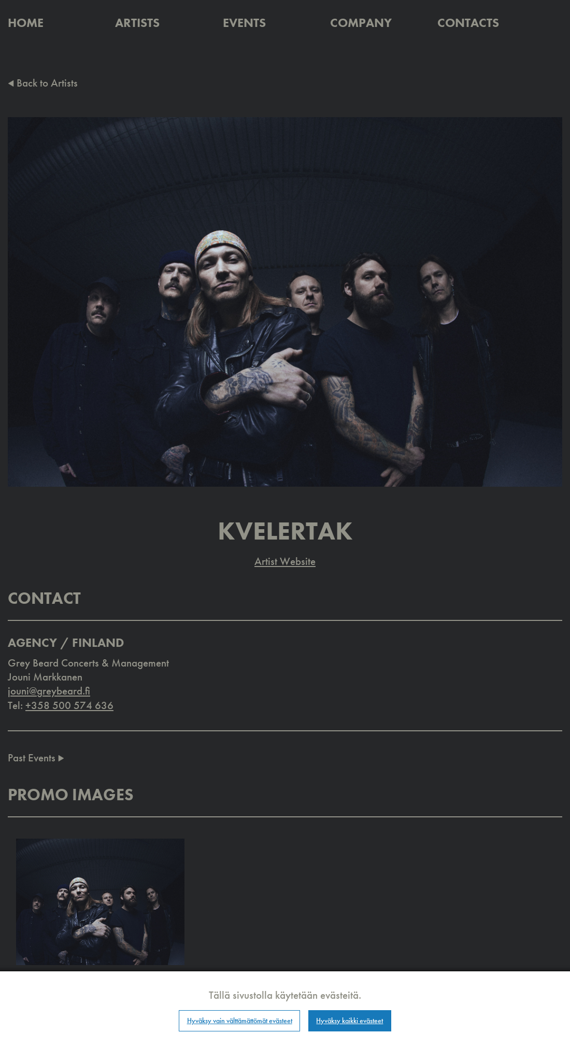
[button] (100, 901)
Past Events (36, 757)
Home (26, 23)
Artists (137, 23)
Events (244, 23)
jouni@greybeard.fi (49, 691)
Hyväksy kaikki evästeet (349, 1020)
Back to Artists (43, 83)
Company (361, 23)
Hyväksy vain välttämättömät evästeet (239, 1020)
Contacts (468, 23)
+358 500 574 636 (69, 705)
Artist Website (285, 561)
